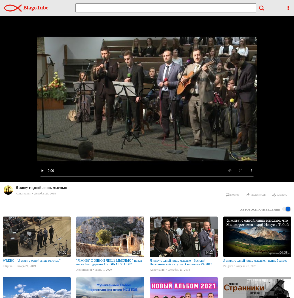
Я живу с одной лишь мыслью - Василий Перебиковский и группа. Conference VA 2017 (181, 262)
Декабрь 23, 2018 (45, 193)
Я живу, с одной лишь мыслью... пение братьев (255, 260)
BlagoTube (25, 8)
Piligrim (8, 266)
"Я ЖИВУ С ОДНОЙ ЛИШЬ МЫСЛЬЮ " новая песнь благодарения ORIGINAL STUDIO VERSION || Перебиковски (109, 262)
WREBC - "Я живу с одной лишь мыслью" (32, 260)
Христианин (23, 193)
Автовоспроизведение (265, 209)
